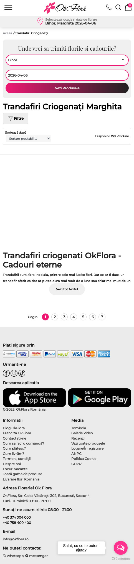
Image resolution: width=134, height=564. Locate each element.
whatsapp (13, 556)
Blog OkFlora (14, 428)
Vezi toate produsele (88, 443)
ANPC (76, 454)
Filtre (15, 118)
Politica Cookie (83, 459)
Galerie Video (82, 433)
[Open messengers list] (121, 548)
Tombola (78, 428)
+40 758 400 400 (17, 523)
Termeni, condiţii (17, 459)
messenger (36, 556)
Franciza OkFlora (17, 433)
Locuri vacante (15, 469)
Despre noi (12, 464)
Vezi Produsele (67, 88)
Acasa (7, 33)
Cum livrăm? (13, 454)
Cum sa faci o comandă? (23, 443)
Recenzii (78, 438)
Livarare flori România (21, 479)
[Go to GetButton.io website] (121, 558)
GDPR (76, 464)
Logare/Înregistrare (87, 448)
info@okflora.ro (16, 539)
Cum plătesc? (14, 448)
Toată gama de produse (22, 474)
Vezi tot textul (67, 289)
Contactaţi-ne (14, 438)
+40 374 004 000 (17, 517)
